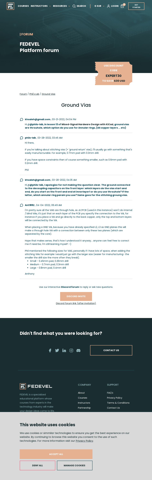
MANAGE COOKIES (74, 465)
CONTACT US (111, 350)
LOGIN (113, 6)
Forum (23, 94)
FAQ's (110, 392)
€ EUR (99, 6)
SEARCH (79, 6)
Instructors (84, 402)
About (81, 392)
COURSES (23, 6)
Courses (82, 397)
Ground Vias (48, 94)
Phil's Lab (34, 94)
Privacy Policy (84, 441)
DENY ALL (37, 465)
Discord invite (76, 296)
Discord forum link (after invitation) (76, 303)
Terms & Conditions (118, 402)
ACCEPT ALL (56, 454)
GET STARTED (136, 6)
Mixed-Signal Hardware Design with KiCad (87, 124)
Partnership (84, 407)
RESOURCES (61, 6)
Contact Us (113, 407)
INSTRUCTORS (41, 6)
